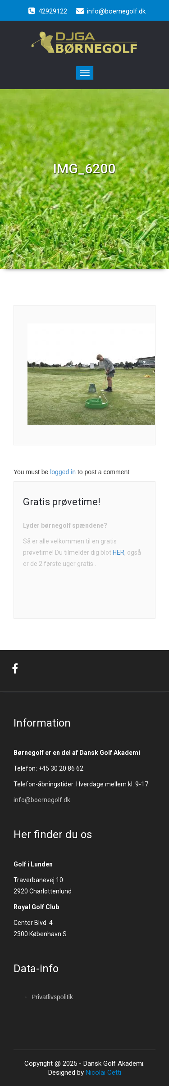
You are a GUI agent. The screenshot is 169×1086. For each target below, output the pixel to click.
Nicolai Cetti (102, 1072)
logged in (63, 472)
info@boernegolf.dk (42, 799)
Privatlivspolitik (52, 997)
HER (118, 552)
